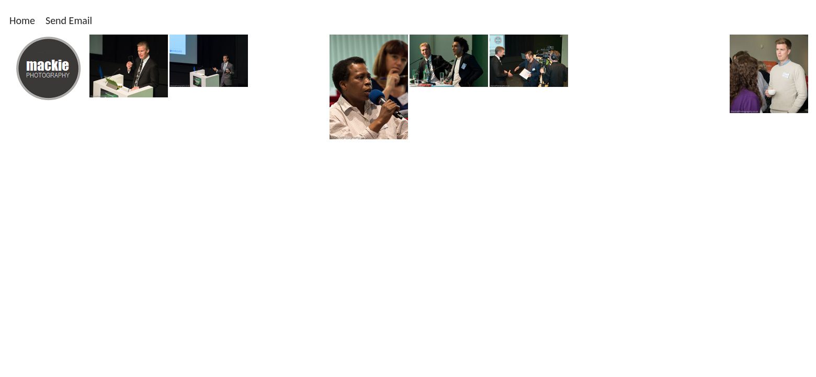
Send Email (69, 20)
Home (22, 20)
